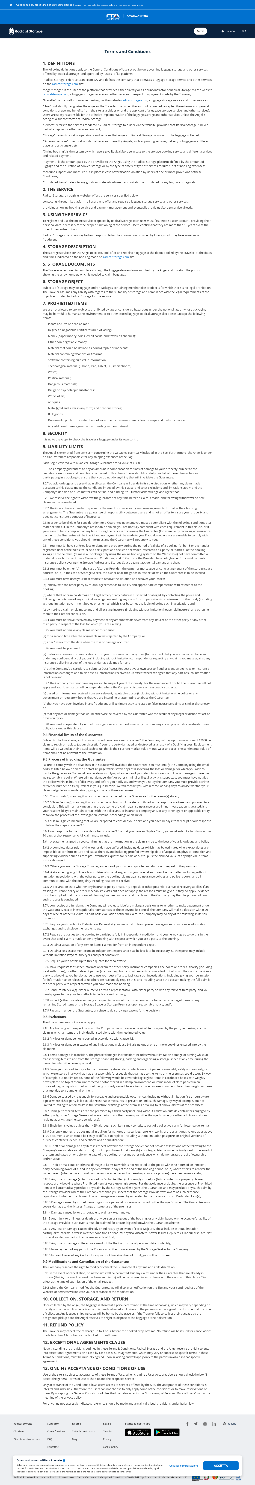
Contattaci (53, 1447)
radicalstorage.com (65, 84)
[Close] (11, 5)
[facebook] (187, 1423)
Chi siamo (19, 1431)
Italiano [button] (228, 31)
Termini (107, 1431)
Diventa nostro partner (26, 1439)
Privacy (107, 1439)
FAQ (49, 1439)
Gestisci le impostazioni (183, 1465)
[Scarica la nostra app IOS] (138, 1432)
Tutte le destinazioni (84, 1431)
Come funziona (56, 1431)
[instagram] (205, 1423)
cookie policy (110, 1447)
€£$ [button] (243, 31)
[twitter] (196, 1423)
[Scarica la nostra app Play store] (167, 1432)
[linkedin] (214, 1423)
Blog (74, 1439)
